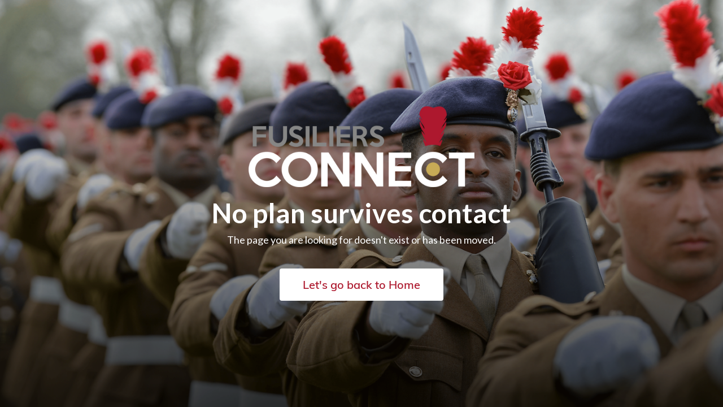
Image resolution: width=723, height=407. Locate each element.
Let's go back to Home (361, 285)
